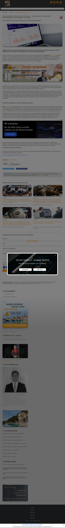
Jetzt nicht (39, 269)
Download (25, 269)
